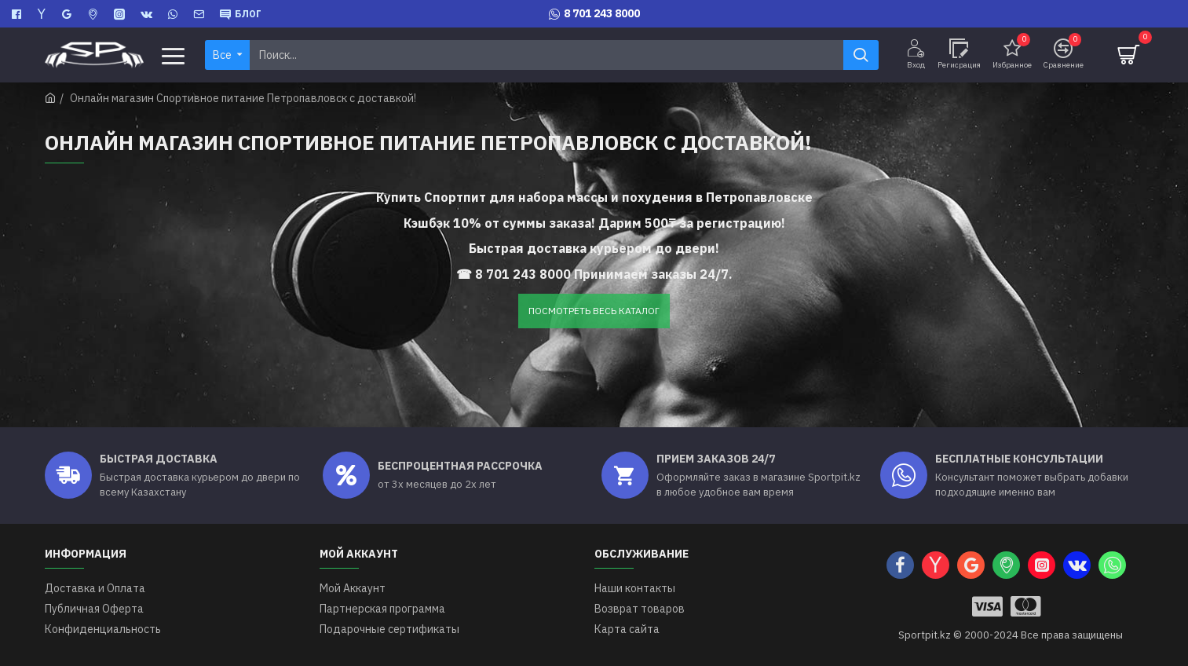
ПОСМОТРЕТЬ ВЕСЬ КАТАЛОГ (594, 311)
